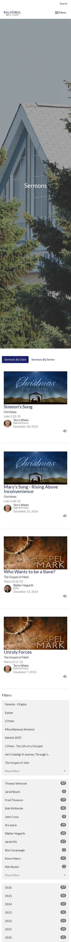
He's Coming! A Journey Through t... (27, 754)
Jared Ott (35, 841)
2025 (35, 895)
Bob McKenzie (35, 808)
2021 (35, 929)
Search (63, 3)
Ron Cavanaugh (35, 850)
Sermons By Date (15, 359)
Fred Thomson (35, 800)
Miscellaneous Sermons (19, 729)
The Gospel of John (17, 762)
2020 (35, 937)
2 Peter (9, 721)
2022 (35, 921)
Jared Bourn (35, 791)
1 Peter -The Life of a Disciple (24, 746)
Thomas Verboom (35, 783)
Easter (9, 712)
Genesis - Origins (16, 704)
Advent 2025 (13, 737)
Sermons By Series (43, 359)
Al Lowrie (35, 825)
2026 (35, 887)
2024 (35, 904)
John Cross (35, 816)
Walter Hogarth (35, 833)
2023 (35, 912)
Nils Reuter (35, 866)
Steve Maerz (35, 858)
